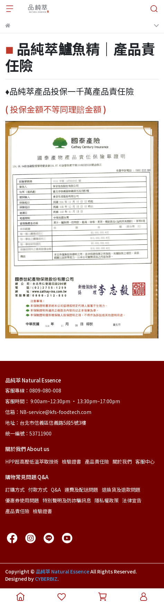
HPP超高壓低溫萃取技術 (31, 461)
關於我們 (122, 461)
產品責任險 (97, 461)
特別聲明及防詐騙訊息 (67, 500)
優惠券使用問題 (22, 500)
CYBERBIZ (46, 578)
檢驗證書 (71, 461)
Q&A (56, 489)
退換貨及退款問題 (121, 489)
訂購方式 (15, 489)
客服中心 (145, 461)
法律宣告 (132, 500)
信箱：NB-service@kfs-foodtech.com (48, 411)
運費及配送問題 (81, 489)
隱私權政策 (106, 500)
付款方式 (37, 489)
